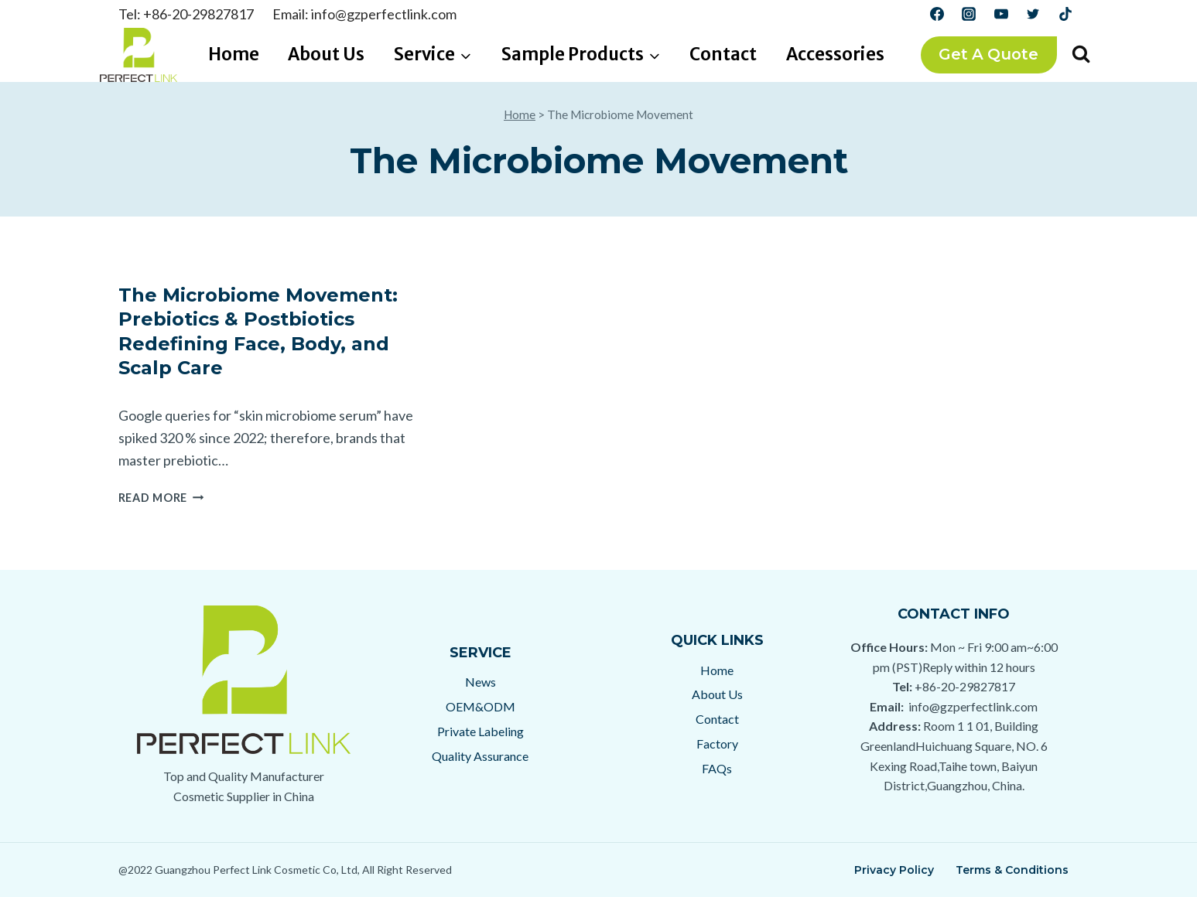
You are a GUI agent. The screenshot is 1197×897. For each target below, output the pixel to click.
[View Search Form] (1081, 55)
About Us (326, 54)
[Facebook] (937, 14)
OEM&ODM (480, 706)
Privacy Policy (894, 870)
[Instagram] (969, 14)
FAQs (717, 768)
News (480, 681)
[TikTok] (1065, 14)
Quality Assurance (480, 756)
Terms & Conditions (1012, 870)
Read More (161, 497)
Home (233, 54)
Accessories (835, 54)
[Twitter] (1033, 14)
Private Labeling (480, 731)
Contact (723, 54)
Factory (717, 743)
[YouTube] (1001, 14)
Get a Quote (988, 54)
